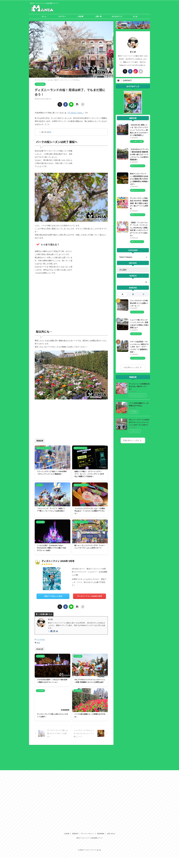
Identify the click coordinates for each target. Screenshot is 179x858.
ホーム (44, 16)
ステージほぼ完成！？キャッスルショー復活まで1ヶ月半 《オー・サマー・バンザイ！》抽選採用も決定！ (139, 346)
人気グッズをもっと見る (53, 596)
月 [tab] (143, 294)
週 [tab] (133, 294)
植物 (38, 642)
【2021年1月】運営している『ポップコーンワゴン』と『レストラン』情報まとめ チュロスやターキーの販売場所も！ (139, 130)
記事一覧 (99, 16)
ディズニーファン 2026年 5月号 (89, 596)
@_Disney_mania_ (75, 113)
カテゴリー (62, 16)
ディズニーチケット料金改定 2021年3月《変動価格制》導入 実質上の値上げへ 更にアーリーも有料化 (139, 203)
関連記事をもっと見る (132, 440)
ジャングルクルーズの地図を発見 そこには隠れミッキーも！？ (139, 303)
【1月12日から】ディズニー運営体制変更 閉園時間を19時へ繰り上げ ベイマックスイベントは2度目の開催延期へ (139, 154)
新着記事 (75, 750)
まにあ (135, 16)
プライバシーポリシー (87, 750)
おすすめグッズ (117, 16)
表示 (49, 132)
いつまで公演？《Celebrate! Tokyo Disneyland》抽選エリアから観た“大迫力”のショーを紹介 (51, 547)
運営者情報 (100, 750)
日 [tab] (122, 294)
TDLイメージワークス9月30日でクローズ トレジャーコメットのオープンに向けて (139, 421)
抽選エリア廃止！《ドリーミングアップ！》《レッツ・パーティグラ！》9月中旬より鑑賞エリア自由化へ (89, 473)
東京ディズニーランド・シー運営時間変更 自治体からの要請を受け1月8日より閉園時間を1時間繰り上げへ (139, 179)
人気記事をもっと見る (132, 367)
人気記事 (80, 16)
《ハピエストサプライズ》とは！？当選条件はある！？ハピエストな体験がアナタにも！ (89, 510)
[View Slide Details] (133, 112)
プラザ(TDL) (41, 639)
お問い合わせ (111, 750)
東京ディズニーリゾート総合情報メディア (89, 755)
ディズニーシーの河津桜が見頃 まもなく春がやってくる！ (139, 386)
